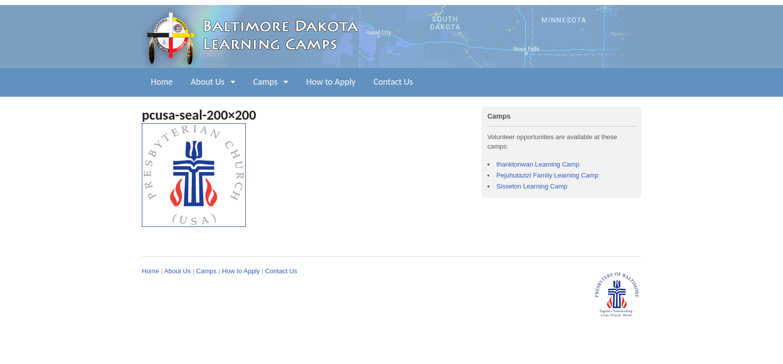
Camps (265, 81)
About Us (208, 81)
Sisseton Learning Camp (531, 186)
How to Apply (331, 81)
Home (162, 81)
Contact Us (393, 81)
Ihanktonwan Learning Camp (537, 164)
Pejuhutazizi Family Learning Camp (547, 175)
